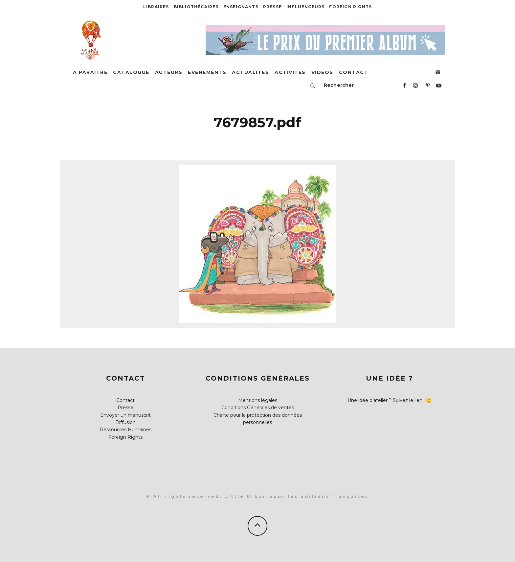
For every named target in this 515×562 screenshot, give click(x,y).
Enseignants (240, 6)
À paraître (90, 72)
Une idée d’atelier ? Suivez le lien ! (386, 400)
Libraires (156, 6)
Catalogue (131, 72)
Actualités (250, 72)
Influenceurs (305, 6)
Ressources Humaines (125, 430)
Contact (354, 72)
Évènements (207, 72)
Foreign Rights (350, 6)
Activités (290, 72)
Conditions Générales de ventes (257, 407)
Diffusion (125, 422)
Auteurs (169, 72)
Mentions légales (257, 400)
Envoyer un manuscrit (125, 415)
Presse (272, 6)
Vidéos (322, 72)
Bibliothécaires (196, 6)
